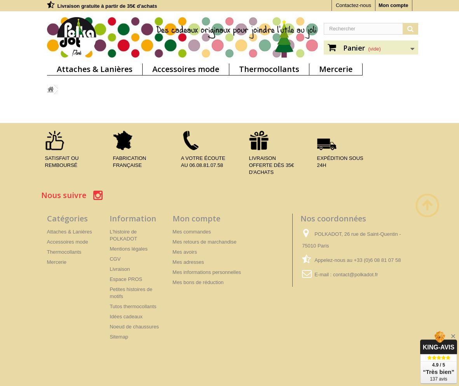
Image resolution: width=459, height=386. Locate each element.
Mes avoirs (185, 252)
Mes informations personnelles (207, 272)
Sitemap (119, 337)
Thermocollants (269, 69)
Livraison (120, 269)
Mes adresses (188, 262)
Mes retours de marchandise (205, 242)
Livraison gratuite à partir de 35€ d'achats (107, 6)
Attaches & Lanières (95, 69)
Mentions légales (129, 249)
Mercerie (336, 69)
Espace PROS (126, 279)
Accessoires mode (185, 69)
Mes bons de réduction (198, 282)
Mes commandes (192, 232)
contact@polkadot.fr (355, 274)
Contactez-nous (353, 5)
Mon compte (393, 5)
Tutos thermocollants (133, 306)
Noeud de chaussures (134, 327)
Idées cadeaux (126, 316)
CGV (115, 259)
